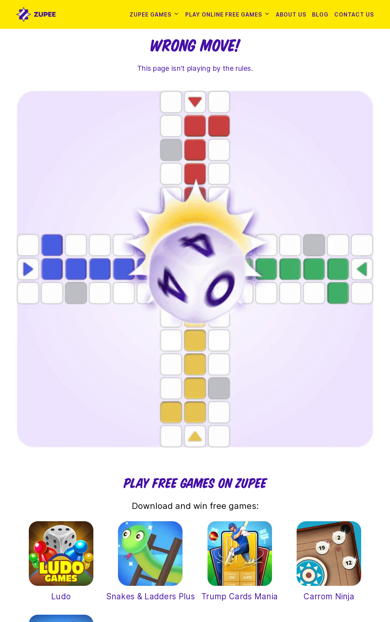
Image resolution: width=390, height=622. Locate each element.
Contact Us (354, 14)
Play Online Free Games (223, 14)
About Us (291, 14)
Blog (320, 14)
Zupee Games (150, 14)
